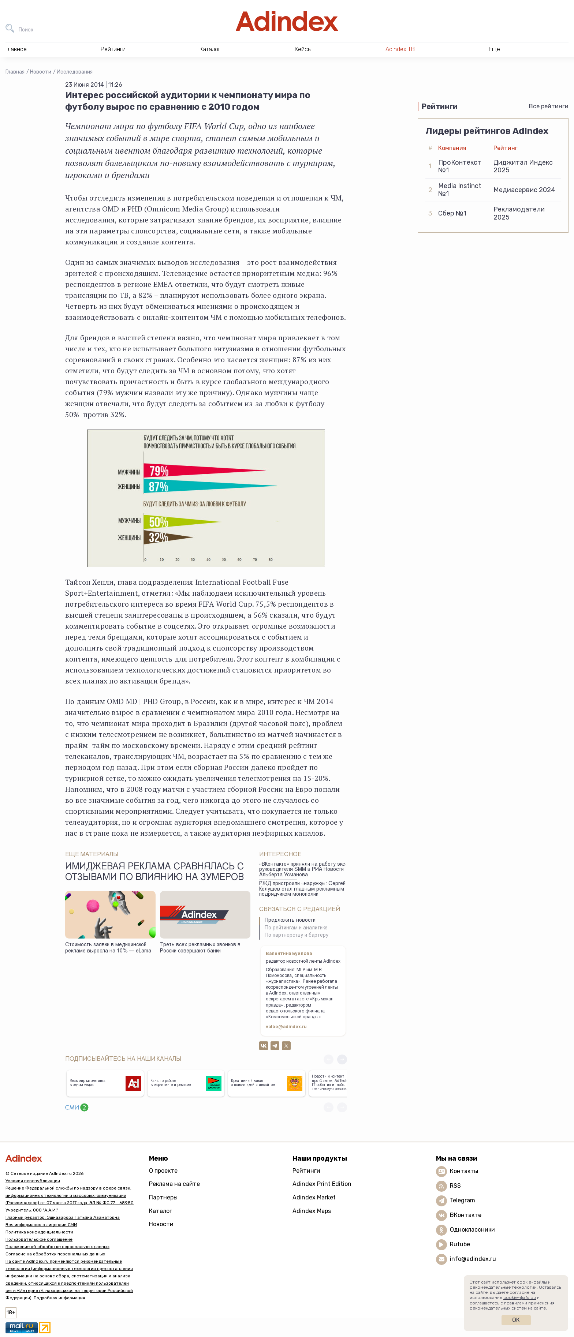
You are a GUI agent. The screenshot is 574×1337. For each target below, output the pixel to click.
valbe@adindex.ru (286, 1027)
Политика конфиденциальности (39, 1232)
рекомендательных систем (498, 1308)
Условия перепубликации (32, 1180)
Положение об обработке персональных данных (57, 1246)
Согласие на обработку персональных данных (55, 1254)
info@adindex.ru (473, 1258)
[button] (342, 1059)
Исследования (75, 72)
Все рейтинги (549, 106)
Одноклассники (472, 1229)
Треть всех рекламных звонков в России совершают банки (200, 948)
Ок (516, 1320)
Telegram (462, 1200)
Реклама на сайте (174, 1183)
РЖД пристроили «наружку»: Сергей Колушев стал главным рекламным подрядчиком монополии (302, 889)
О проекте (163, 1170)
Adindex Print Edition (321, 1183)
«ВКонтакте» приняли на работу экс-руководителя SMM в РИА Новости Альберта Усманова (303, 870)
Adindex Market (314, 1197)
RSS (455, 1185)
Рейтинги (306, 1170)
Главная (15, 72)
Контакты (464, 1171)
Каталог (160, 1210)
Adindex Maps (311, 1210)
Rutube (460, 1244)
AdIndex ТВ (400, 49)
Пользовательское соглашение (38, 1239)
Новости (40, 72)
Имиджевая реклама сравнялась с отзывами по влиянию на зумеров (154, 873)
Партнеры (163, 1197)
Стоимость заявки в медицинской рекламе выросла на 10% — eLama (108, 948)
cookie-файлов (519, 1297)
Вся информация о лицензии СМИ (41, 1224)
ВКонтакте (465, 1214)
